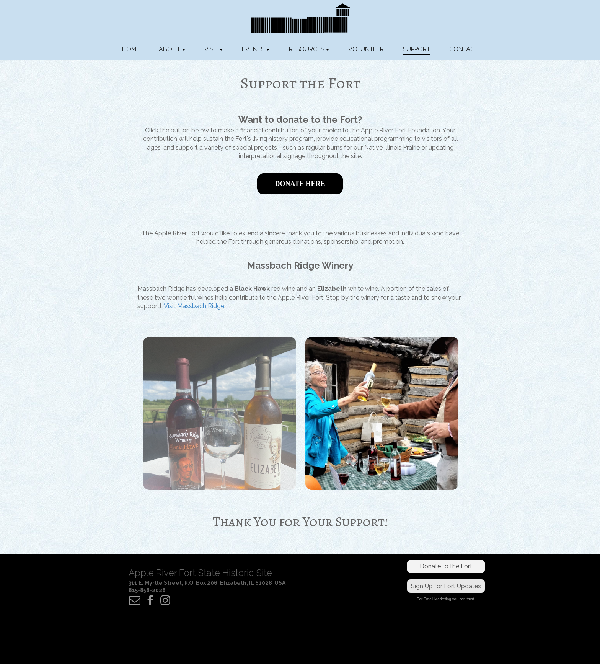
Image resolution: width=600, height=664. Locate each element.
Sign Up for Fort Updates (446, 586)
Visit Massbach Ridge (194, 306)
